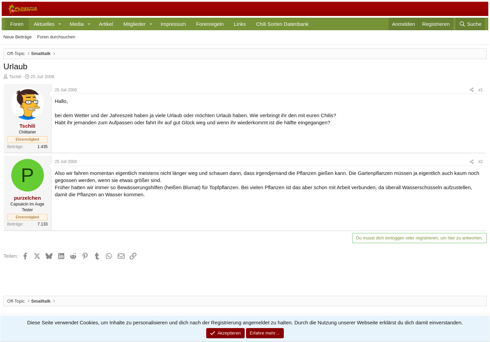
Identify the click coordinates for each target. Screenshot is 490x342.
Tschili (15, 76)
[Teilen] (471, 90)
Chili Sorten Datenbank (282, 24)
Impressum (173, 24)
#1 (480, 90)
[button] (60, 24)
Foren (16, 24)
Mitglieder (134, 24)
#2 (480, 161)
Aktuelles (44, 24)
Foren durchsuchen (56, 36)
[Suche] (470, 24)
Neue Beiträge (17, 36)
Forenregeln (210, 24)
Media (77, 24)
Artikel (106, 24)
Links (240, 24)
